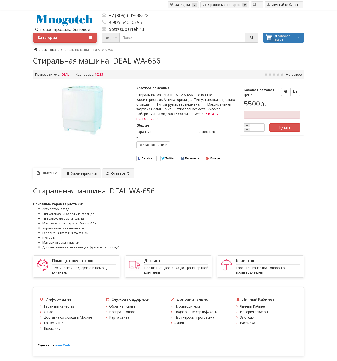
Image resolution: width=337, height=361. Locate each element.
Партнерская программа (194, 317)
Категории (65, 37)
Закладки (247, 317)
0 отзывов (294, 74)
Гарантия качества (59, 306)
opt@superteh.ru (125, 29)
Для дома (49, 49)
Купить (285, 127)
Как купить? (53, 322)
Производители (187, 306)
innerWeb (62, 345)
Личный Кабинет (253, 306)
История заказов (254, 312)
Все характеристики (153, 145)
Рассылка (247, 322)
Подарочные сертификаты (196, 312)
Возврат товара (122, 312)
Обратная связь (122, 306)
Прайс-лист (53, 328)
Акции (179, 322)
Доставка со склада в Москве (68, 317)
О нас (48, 312)
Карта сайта (119, 317)
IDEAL (65, 74)
